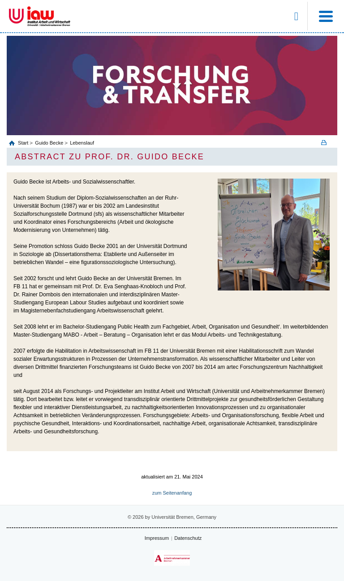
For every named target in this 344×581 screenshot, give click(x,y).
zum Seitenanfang (172, 493)
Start (24, 142)
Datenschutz (188, 538)
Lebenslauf (82, 142)
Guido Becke (49, 142)
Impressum (157, 538)
